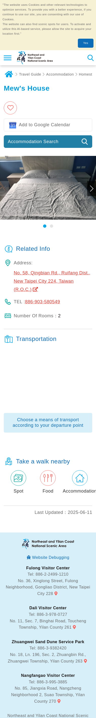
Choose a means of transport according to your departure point (48, 372)
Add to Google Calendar (44, 74)
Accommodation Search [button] (33, 91)
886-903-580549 (42, 251)
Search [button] (90, 57)
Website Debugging (50, 507)
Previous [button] (4, 138)
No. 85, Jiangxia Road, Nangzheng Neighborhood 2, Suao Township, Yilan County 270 (48, 644)
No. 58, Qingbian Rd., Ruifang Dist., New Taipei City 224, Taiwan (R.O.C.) (52, 231)
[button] (44, 176)
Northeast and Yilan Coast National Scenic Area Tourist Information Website (34, 57)
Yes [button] (85, 42)
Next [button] (91, 138)
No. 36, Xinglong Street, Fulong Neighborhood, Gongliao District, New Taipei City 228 (48, 537)
